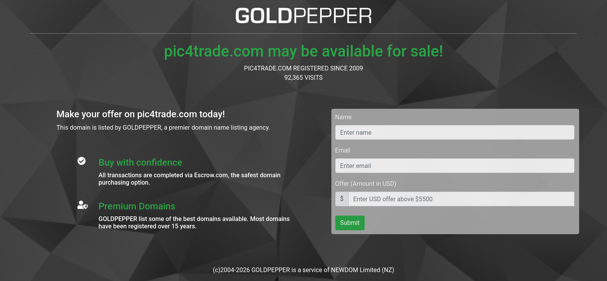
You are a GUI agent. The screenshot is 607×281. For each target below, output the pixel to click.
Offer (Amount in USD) (365, 183)
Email (343, 150)
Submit (350, 222)
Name (343, 117)
